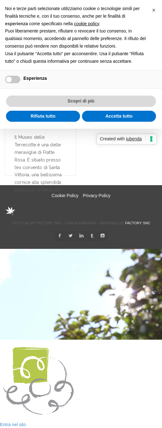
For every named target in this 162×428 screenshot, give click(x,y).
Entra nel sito (13, 424)
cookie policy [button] (86, 23)
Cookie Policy (65, 195)
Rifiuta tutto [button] (43, 116)
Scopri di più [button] (81, 100)
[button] (154, 10)
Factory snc (137, 223)
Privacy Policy (96, 195)
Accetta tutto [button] (119, 116)
